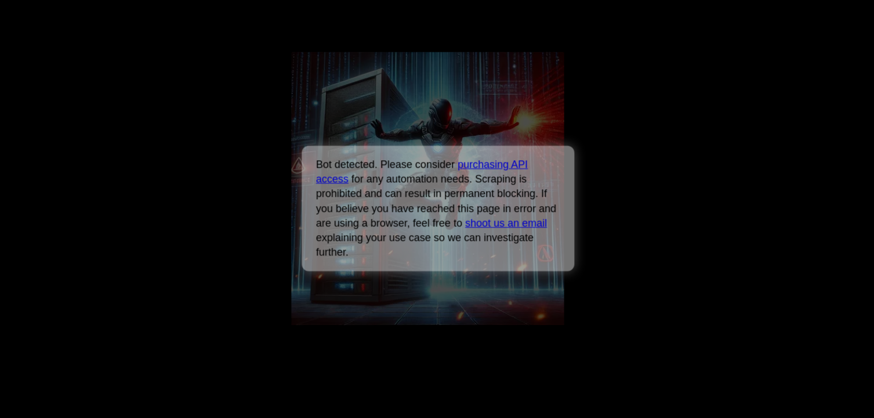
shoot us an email (506, 223)
